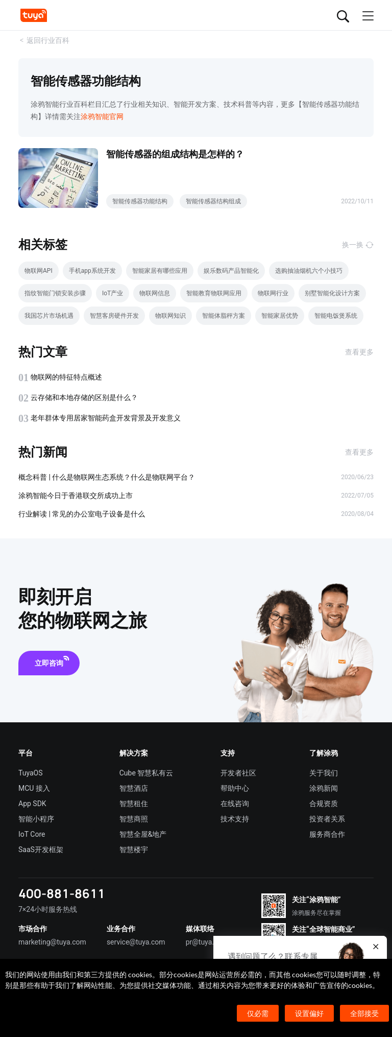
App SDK (32, 803)
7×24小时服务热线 (47, 909)
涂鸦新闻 (323, 788)
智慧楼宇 (133, 849)
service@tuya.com (136, 942)
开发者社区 (238, 773)
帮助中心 (234, 788)
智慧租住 (133, 803)
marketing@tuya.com (52, 942)
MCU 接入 (34, 788)
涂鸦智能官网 (102, 116)
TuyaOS (30, 773)
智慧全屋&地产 (143, 834)
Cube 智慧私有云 (146, 773)
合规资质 (323, 803)
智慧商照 (133, 819)
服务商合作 (327, 834)
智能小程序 (36, 819)
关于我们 (323, 773)
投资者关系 (327, 819)
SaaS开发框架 (40, 849)
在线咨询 (234, 803)
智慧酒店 (133, 788)
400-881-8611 (61, 893)
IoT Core (31, 834)
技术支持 (234, 819)
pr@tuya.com (207, 942)
